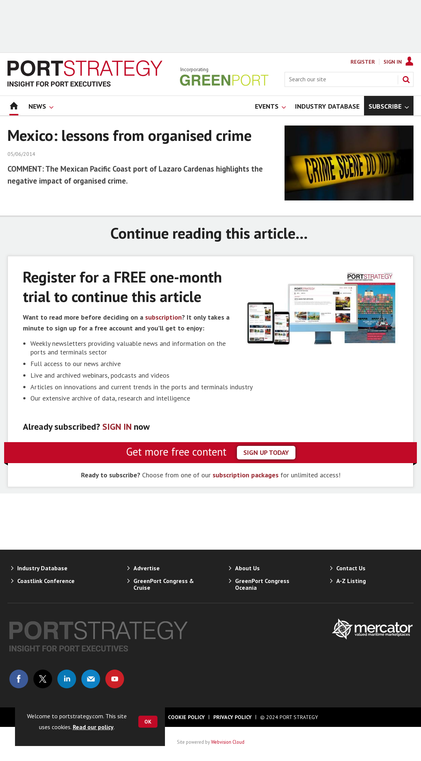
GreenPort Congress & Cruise (163, 584)
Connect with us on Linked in (66, 679)
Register (363, 62)
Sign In (393, 62)
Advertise (146, 568)
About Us (247, 568)
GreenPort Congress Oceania (262, 584)
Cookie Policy (186, 717)
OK (147, 721)
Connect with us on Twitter (42, 679)
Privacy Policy (232, 717)
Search (406, 79)
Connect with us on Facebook (18, 679)
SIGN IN (117, 426)
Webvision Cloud (227, 742)
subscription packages (246, 475)
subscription (163, 317)
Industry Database (42, 568)
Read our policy (93, 727)
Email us (90, 679)
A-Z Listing (351, 581)
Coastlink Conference (46, 581)
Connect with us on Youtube (114, 679)
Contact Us (351, 568)
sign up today (266, 452)
